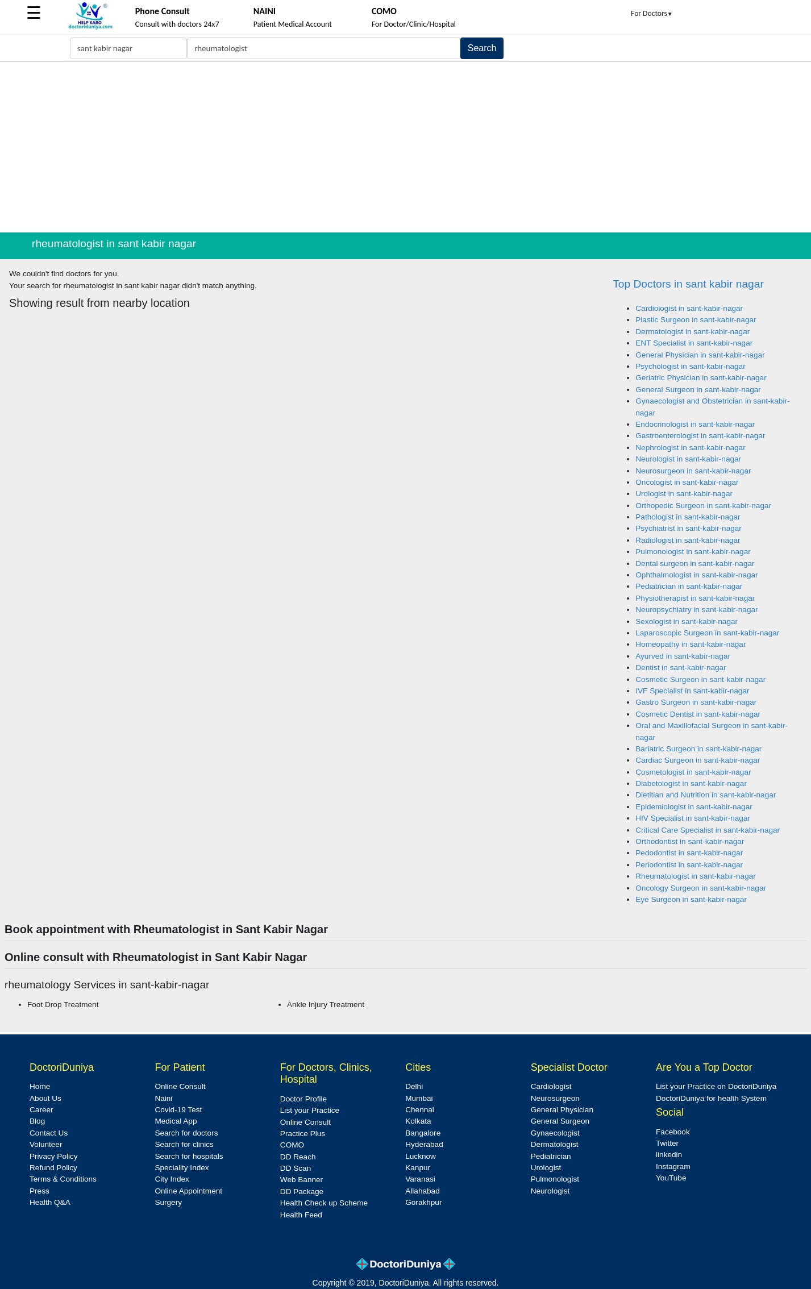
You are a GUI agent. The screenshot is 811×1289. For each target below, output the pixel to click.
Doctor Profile (303, 1099)
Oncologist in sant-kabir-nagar (686, 482)
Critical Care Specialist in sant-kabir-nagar (707, 830)
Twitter (667, 1143)
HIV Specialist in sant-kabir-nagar (692, 818)
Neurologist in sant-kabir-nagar (688, 459)
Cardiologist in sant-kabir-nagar (689, 308)
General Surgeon (560, 1121)
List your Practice (309, 1110)
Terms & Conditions (63, 1179)
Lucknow (420, 1156)
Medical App (176, 1121)
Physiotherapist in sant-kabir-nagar (695, 598)
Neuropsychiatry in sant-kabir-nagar (696, 609)
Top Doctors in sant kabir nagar (688, 284)
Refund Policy (53, 1167)
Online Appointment (188, 1191)
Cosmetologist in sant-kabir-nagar (693, 772)
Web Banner (301, 1179)
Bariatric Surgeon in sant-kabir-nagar (698, 749)
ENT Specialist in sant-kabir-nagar (693, 343)
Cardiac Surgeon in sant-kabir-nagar (697, 760)
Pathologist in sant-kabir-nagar (687, 517)
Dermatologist (555, 1144)
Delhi (414, 1086)
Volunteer (46, 1144)
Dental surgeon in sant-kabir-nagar (694, 563)
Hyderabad (424, 1144)
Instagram (673, 1166)
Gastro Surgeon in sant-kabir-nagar (695, 702)
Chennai (419, 1109)
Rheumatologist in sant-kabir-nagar (695, 876)
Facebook (673, 1132)
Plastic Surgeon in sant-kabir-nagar (695, 319)
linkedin (669, 1154)
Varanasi (420, 1179)
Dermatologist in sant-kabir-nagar (692, 331)
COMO (292, 1145)
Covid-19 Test (178, 1109)
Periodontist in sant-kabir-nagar (689, 864)
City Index (172, 1179)
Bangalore (422, 1133)
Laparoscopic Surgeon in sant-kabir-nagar (707, 633)
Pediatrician (551, 1156)
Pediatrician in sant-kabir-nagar (688, 586)
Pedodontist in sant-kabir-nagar (689, 853)
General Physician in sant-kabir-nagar (699, 355)
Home (40, 1086)
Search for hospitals (189, 1156)
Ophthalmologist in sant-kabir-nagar (696, 575)
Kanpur (417, 1167)
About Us (45, 1098)
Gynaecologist (555, 1133)
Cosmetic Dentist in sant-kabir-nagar (697, 714)
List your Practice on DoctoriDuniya (716, 1086)
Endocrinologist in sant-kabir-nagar (695, 424)
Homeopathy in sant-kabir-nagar (690, 644)
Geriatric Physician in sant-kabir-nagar (700, 377)
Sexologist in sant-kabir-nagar (686, 621)
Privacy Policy (54, 1156)
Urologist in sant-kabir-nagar (684, 493)
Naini (163, 1098)
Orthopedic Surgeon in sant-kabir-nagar (703, 505)
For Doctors (652, 13)
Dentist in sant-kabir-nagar (680, 667)
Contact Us (49, 1133)
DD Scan (295, 1168)
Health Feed (301, 1215)
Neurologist (550, 1191)
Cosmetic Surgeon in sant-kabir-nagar (700, 679)
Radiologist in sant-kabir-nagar (687, 540)
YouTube (671, 1178)
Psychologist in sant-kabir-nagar (690, 366)
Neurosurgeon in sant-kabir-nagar (693, 471)
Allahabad (422, 1191)
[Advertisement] (406, 147)
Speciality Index (182, 1167)
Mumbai (418, 1098)
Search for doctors (186, 1133)
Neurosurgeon (555, 1098)
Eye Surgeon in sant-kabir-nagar (691, 899)
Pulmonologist (555, 1179)
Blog (37, 1121)
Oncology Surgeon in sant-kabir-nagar (700, 888)
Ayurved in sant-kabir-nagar (682, 656)
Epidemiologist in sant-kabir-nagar (693, 806)
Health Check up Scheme (324, 1203)
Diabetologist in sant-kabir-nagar (691, 783)
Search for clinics (184, 1144)
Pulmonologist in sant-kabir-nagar (693, 551)
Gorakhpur (423, 1202)
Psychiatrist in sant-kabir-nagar (688, 528)
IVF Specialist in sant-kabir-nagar (692, 691)
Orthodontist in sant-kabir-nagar (689, 841)
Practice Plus (302, 1133)
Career (41, 1109)
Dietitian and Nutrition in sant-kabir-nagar (705, 795)
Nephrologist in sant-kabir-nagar (690, 447)
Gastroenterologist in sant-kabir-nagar (700, 435)
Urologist (546, 1167)
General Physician (562, 1109)
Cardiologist (551, 1086)
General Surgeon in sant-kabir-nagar (698, 389)
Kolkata (418, 1121)
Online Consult (180, 1086)
